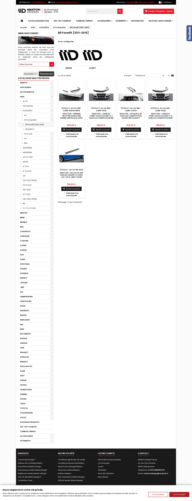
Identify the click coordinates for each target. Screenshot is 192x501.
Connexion (130, 2)
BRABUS (23, 222)
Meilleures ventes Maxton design (32, 473)
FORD (22, 259)
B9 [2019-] (29, 129)
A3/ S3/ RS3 (28, 106)
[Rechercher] (104, 11)
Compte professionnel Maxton (71, 463)
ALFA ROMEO (25, 87)
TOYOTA (24, 408)
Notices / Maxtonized (160, 21)
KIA (21, 292)
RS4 (25, 143)
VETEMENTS (120, 21)
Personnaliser (158, 494)
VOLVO (23, 417)
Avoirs (100, 466)
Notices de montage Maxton (30, 463)
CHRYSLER (24, 236)
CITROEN (24, 241)
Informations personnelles (109, 459)
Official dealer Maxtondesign (70, 480)
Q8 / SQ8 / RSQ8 (30, 199)
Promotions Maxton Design (29, 466)
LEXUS (22, 306)
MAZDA (23, 315)
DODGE (23, 250)
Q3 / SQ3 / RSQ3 (30, 180)
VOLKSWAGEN (26, 413)
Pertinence (150, 75)
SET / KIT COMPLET (62, 21)
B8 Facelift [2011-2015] (34, 124)
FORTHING (25, 264)
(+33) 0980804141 (38, 2)
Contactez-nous (25, 480)
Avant (92, 68)
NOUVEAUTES (137, 21)
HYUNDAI (24, 273)
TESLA (22, 403)
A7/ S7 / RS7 (28, 157)
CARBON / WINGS (84, 21)
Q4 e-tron (27, 185)
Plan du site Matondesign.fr (29, 477)
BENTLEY (23, 213)
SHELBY (23, 380)
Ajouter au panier (71, 129)
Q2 (24, 175)
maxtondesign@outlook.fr (67, 2)
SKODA (23, 385)
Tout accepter (179, 494)
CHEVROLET (25, 231)
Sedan (68, 68)
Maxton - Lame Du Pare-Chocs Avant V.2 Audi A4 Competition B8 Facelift (160, 116)
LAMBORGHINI (26, 296)
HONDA (23, 268)
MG (21, 324)
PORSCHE (24, 357)
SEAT (22, 375)
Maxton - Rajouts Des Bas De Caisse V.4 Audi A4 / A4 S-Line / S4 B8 (71, 175)
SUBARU (23, 394)
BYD (22, 227)
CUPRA (23, 245)
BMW (22, 217)
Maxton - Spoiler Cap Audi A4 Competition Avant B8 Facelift (131, 115)
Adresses (102, 470)
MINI (22, 329)
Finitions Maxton (64, 473)
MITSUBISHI (25, 334)
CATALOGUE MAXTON (38, 21)
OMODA (23, 343)
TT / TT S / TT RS (29, 208)
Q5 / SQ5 (27, 189)
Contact (143, 453)
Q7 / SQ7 (26, 194)
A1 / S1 (25, 101)
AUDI (22, 96)
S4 (25, 138)
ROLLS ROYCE (26, 366)
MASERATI (24, 310)
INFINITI (23, 278)
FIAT (22, 254)
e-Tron (26, 166)
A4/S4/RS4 (27, 110)
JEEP (22, 287)
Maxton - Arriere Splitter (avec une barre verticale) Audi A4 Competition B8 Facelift (71, 118)
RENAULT (24, 361)
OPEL (22, 347)
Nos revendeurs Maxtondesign (71, 477)
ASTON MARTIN (27, 92)
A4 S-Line (28, 134)
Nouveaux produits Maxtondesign (32, 470)
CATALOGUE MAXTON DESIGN (33, 78)
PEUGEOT (24, 352)
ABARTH (23, 82)
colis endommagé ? (27, 459)
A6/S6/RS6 (27, 152)
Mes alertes (103, 477)
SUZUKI (23, 399)
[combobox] (36, 64)
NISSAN (23, 338)
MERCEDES (25, 320)
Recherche (46, 74)
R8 (24, 203)
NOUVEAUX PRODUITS (29, 422)
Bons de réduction (106, 473)
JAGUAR (23, 282)
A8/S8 (25, 161)
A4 (25, 115)
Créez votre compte (146, 2)
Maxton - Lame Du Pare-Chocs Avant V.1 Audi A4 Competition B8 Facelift (101, 116)
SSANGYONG (26, 389)
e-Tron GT (27, 171)
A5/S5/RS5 (27, 148)
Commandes (104, 463)
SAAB (22, 371)
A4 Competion (30, 120)
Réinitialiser (30, 74)
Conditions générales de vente (71, 459)
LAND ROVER (25, 301)
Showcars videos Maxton (69, 470)
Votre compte (106, 453)
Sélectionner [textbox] (26, 64)
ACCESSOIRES (104, 21)
